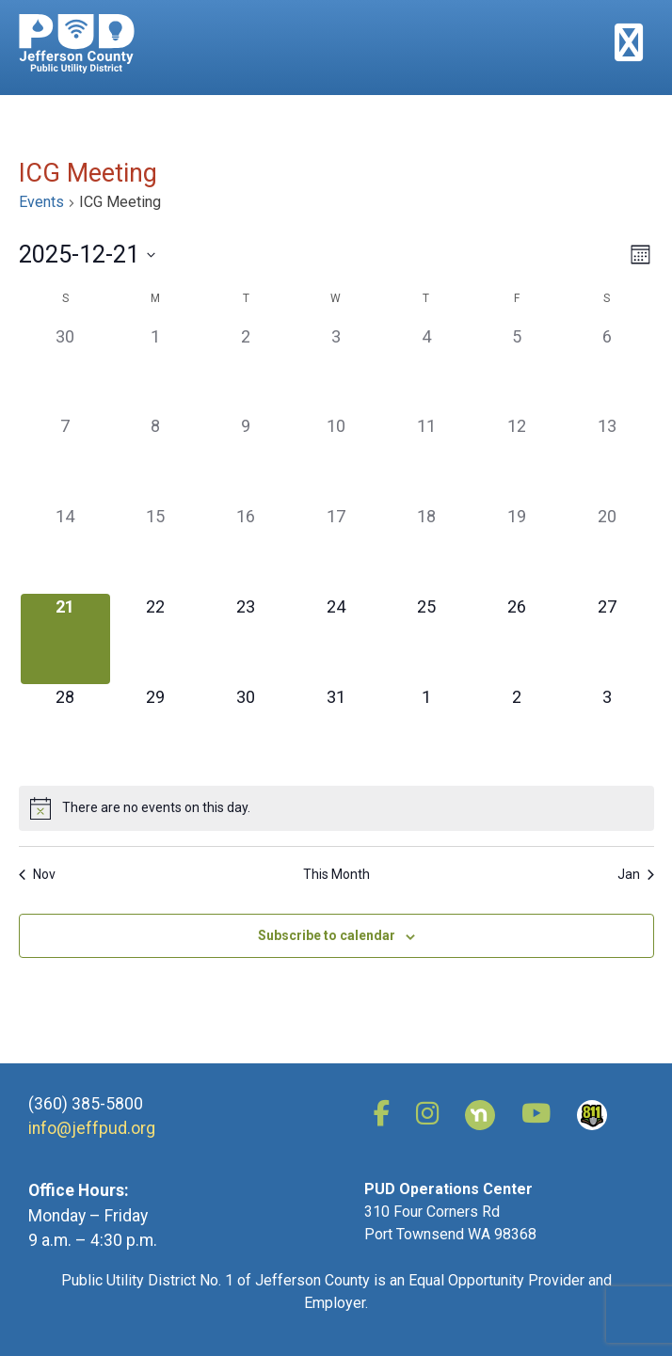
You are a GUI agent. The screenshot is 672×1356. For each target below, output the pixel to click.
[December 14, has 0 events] (66, 548)
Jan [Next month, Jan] (635, 874)
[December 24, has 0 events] (336, 639)
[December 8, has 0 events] (155, 458)
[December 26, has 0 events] (517, 639)
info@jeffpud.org (91, 1128)
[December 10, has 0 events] (336, 458)
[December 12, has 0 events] (517, 458)
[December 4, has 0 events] (426, 369)
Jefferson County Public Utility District (77, 43)
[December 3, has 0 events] (336, 369)
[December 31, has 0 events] (336, 729)
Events (41, 202)
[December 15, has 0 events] (155, 548)
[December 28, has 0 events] (66, 729)
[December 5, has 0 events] (517, 369)
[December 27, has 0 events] (607, 639)
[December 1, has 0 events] (155, 369)
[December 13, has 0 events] (607, 458)
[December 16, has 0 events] (245, 548)
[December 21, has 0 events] (66, 639)
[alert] (336, 808)
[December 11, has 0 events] (426, 458)
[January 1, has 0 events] (426, 729)
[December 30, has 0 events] (245, 729)
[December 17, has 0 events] (336, 548)
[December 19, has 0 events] (517, 548)
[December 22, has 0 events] (155, 639)
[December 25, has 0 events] (426, 639)
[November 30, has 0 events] (66, 369)
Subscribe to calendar (326, 935)
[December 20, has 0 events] (607, 548)
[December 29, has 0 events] (155, 729)
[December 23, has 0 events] (245, 639)
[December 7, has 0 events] (66, 458)
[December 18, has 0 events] (426, 548)
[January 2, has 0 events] (517, 729)
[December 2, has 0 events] (245, 369)
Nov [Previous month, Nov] (37, 874)
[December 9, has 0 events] (245, 458)
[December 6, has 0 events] (607, 369)
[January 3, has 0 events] (607, 729)
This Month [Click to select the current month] (336, 874)
